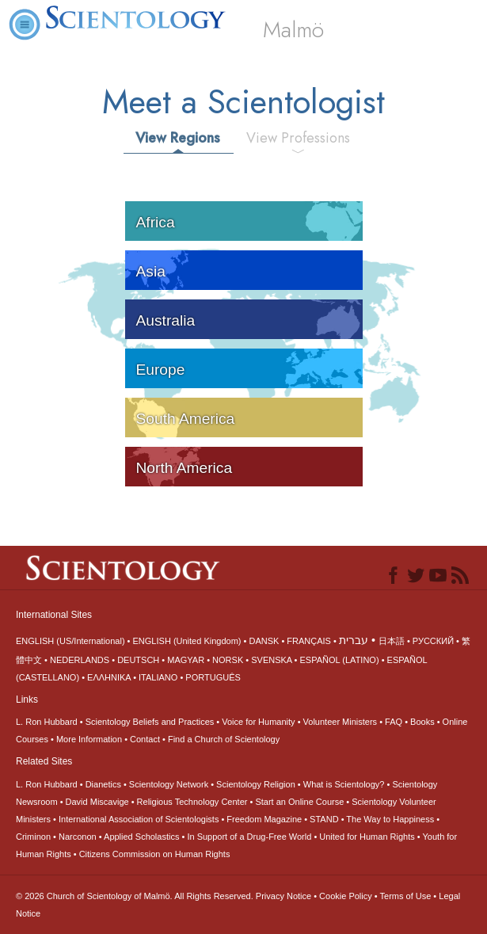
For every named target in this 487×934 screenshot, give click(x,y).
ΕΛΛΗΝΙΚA (109, 677)
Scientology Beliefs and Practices (150, 721)
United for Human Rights (366, 836)
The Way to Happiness (390, 819)
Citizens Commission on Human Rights (154, 854)
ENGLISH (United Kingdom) (187, 641)
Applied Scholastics (141, 836)
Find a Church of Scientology (224, 739)
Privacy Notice (283, 896)
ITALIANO (158, 677)
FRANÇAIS (309, 641)
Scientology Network (168, 784)
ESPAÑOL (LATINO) (339, 660)
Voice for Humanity (258, 721)
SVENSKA (271, 660)
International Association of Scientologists (139, 819)
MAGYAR (185, 660)
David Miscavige (97, 801)
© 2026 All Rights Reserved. (136, 896)
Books (422, 721)
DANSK (264, 641)
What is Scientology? (344, 784)
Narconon (78, 836)
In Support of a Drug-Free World (249, 836)
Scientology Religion (255, 784)
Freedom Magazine (264, 819)
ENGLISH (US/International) (70, 641)
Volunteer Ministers (340, 721)
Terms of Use (406, 896)
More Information (89, 739)
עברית (353, 640)
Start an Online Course (299, 801)
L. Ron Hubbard (47, 721)
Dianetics (103, 784)
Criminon (33, 836)
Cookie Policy (345, 896)
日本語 (392, 641)
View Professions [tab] (298, 138)
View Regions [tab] (177, 138)
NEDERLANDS (79, 660)
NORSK (227, 660)
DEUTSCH (138, 660)
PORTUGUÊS (212, 677)
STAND (324, 819)
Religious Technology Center (192, 801)
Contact (145, 739)
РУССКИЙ (433, 641)
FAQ (393, 721)
